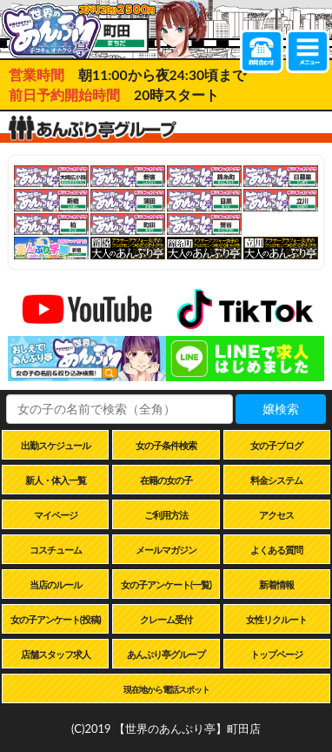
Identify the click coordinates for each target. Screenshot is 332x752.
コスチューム (56, 549)
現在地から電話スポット (166, 689)
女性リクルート (276, 619)
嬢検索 (280, 408)
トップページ (276, 654)
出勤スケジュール (55, 445)
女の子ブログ (276, 445)
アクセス (276, 514)
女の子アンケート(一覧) (166, 584)
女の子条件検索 (166, 445)
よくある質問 (276, 549)
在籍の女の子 (166, 480)
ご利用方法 (166, 514)
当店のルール (56, 584)
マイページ (55, 514)
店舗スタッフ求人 (55, 654)
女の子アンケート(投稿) (55, 619)
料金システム (276, 480)
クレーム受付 (166, 619)
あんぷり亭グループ (166, 654)
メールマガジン (166, 549)
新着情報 (276, 584)
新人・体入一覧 (55, 480)
